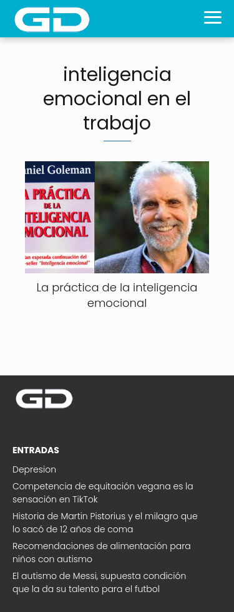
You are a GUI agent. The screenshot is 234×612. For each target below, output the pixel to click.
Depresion (34, 469)
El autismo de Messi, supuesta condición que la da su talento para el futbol (99, 582)
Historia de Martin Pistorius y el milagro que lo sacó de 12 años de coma (105, 522)
